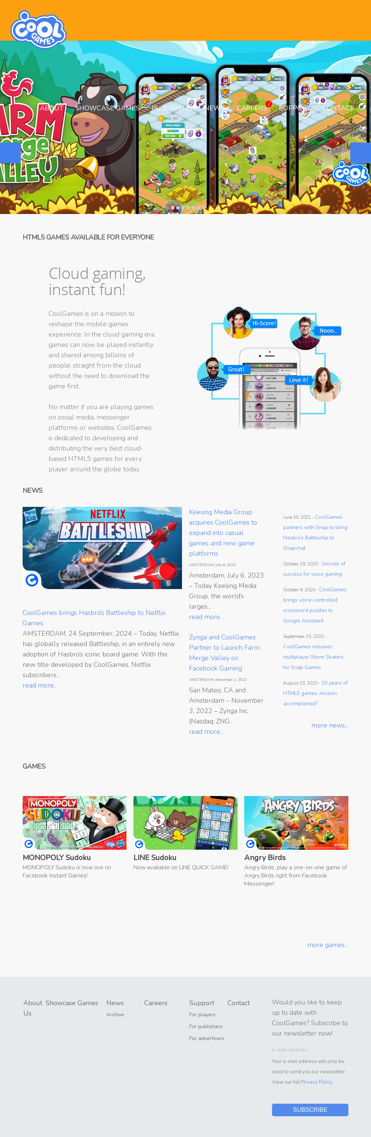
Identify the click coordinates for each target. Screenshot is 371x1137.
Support (295, 108)
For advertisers (207, 1038)
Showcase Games (107, 108)
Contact (338, 108)
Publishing (172, 108)
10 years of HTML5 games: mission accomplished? (315, 693)
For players (202, 1014)
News (214, 108)
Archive (115, 1014)
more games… (328, 944)
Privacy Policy (316, 1082)
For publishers (206, 1026)
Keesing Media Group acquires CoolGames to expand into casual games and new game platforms (223, 533)
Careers (254, 107)
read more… (40, 685)
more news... (329, 725)
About (51, 108)
